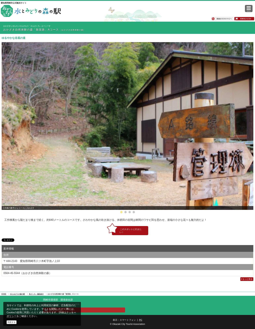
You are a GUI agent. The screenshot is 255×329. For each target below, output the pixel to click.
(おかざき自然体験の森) (72, 30)
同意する (12, 322)
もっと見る (246, 279)
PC (140, 320)
